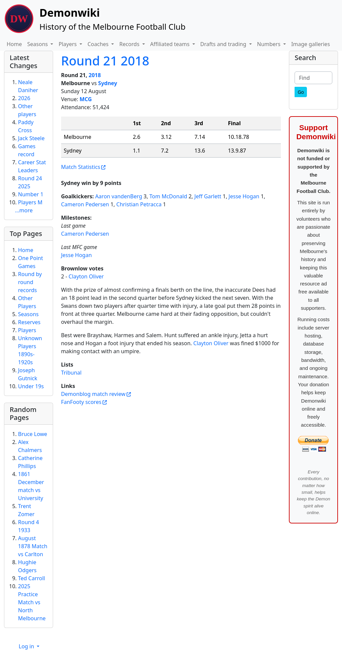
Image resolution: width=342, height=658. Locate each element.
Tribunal (71, 372)
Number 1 (30, 194)
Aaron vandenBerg (118, 196)
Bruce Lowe (32, 434)
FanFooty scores (81, 402)
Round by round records (30, 282)
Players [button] (68, 44)
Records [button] (130, 44)
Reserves (29, 322)
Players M (30, 202)
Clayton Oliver (86, 276)
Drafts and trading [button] (224, 44)
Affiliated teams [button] (170, 44)
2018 (95, 75)
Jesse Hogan (243, 196)
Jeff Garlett (207, 196)
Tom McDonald (168, 196)
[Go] (301, 92)
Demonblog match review (93, 394)
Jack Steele (31, 138)
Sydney (107, 83)
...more (24, 210)
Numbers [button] (269, 44)
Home (14, 44)
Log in (27, 646)
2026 (24, 98)
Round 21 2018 (105, 60)
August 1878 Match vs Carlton (32, 546)
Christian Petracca (138, 204)
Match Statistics (80, 167)
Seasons (28, 314)
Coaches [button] (99, 44)
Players (27, 330)
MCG (85, 99)
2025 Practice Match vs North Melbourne (32, 602)
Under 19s (31, 386)
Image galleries (310, 44)
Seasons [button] (38, 44)
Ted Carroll (31, 578)
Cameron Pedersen (85, 204)
